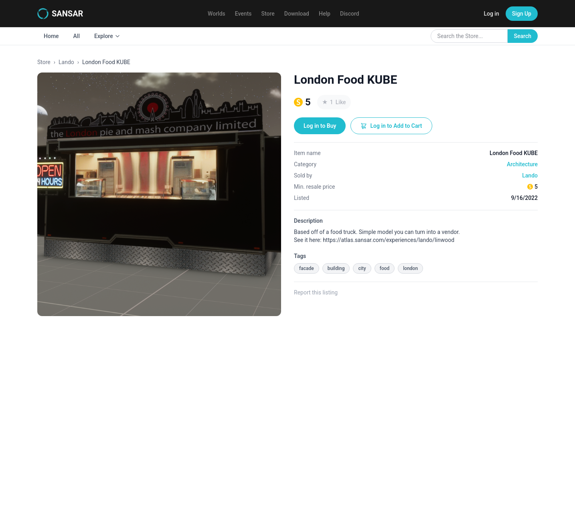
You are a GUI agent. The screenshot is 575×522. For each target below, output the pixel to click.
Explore (107, 36)
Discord (349, 13)
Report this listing (316, 292)
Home (51, 36)
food (385, 268)
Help (324, 13)
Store (268, 13)
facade (306, 268)
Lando (66, 62)
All (76, 36)
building (336, 268)
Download (296, 13)
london (410, 268)
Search (522, 36)
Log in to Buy (320, 126)
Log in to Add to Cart (391, 126)
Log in (491, 13)
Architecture (522, 164)
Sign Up (521, 13)
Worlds (216, 13)
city (362, 268)
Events (243, 13)
